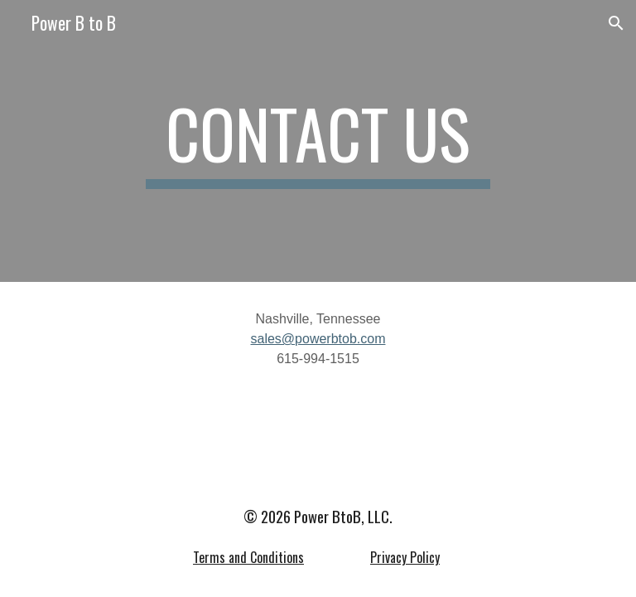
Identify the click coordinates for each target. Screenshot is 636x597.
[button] (616, 23)
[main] (317, 141)
